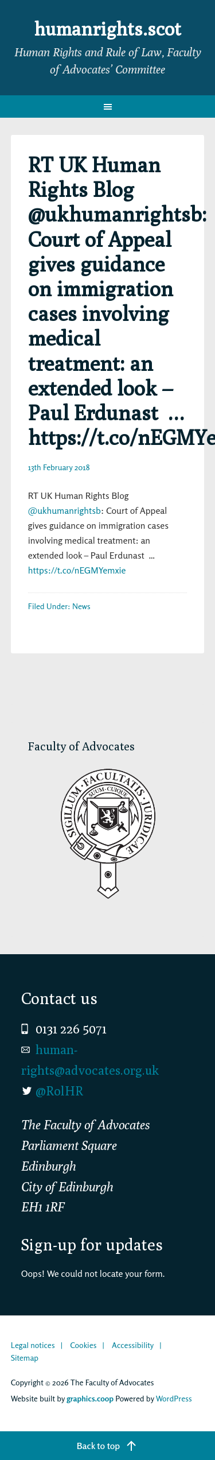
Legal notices (33, 1345)
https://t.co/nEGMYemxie (77, 570)
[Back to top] (107, 1445)
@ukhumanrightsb (64, 510)
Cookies (83, 1345)
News (81, 606)
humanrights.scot (107, 29)
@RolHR (59, 1090)
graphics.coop (90, 1398)
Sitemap (24, 1357)
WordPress (174, 1398)
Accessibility (133, 1345)
